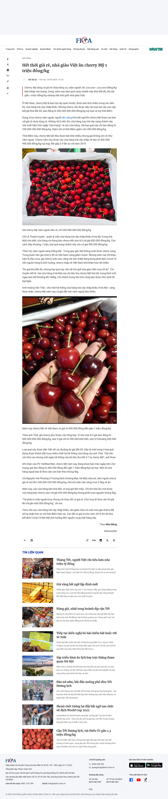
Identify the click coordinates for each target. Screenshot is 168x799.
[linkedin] (8, 70)
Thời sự (20, 49)
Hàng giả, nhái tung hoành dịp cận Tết (83, 608)
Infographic (134, 49)
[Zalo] (8, 75)
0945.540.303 (98, 764)
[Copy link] (8, 81)
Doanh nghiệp (32, 49)
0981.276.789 (27, 783)
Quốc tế (123, 49)
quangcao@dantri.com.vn (103, 767)
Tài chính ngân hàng (62, 49)
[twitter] (8, 64)
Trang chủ (10, 49)
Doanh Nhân (45, 49)
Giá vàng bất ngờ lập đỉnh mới (77, 584)
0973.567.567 (95, 782)
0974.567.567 (112, 782)
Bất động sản (93, 49)
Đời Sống (113, 49)
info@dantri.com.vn (57, 783)
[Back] (8, 93)
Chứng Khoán (79, 49)
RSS (90, 789)
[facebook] (8, 59)
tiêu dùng (67, 117)
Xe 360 (104, 49)
